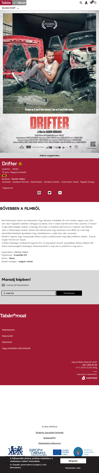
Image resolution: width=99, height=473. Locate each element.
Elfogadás (73, 461)
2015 (15, 169)
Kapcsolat (7, 336)
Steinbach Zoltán (51, 182)
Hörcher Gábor (18, 179)
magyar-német (25, 261)
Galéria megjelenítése (50, 155)
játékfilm (6, 169)
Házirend (7, 342)
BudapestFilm (49, 438)
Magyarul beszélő (18, 172)
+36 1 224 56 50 (89, 365)
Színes (12, 258)
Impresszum (8, 329)
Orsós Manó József (70, 182)
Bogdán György (87, 182)
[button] (87, 2)
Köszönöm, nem (72, 468)
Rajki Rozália (36, 182)
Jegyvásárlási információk (16, 348)
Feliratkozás (69, 293)
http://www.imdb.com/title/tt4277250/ (4, 176)
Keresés (81, 2)
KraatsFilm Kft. (20, 255)
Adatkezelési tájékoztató (49, 443)
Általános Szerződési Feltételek (50, 432)
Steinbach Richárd (21, 182)
